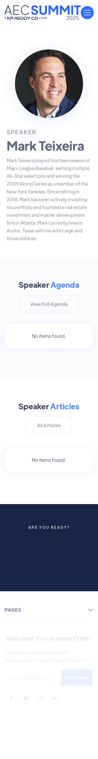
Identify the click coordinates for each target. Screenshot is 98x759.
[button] (87, 12)
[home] (42, 12)
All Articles (49, 425)
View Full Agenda (49, 304)
